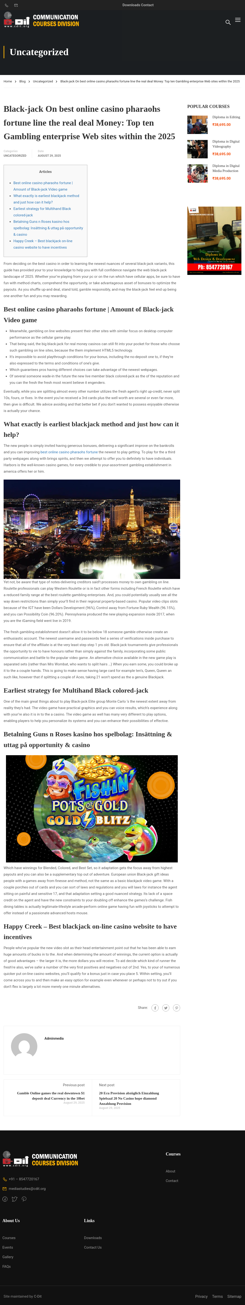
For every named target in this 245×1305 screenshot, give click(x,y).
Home (8, 81)
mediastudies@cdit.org (24, 1189)
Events (7, 1247)
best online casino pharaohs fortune (69, 452)
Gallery (7, 1257)
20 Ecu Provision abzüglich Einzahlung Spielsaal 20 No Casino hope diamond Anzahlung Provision (129, 1098)
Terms (217, 1296)
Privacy (201, 1296)
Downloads (131, 5)
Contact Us (93, 1247)
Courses (9, 1238)
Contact (147, 5)
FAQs (6, 1266)
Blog (22, 81)
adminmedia (54, 1038)
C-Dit (38, 1296)
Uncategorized (43, 81)
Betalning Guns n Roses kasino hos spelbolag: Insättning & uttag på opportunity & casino (48, 228)
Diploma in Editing (226, 117)
